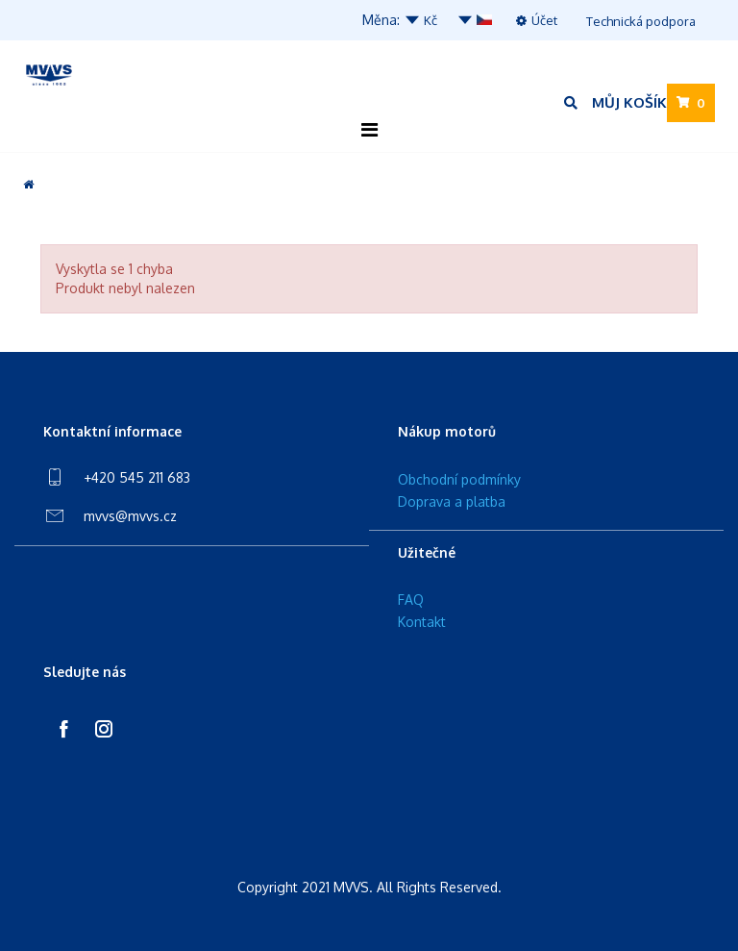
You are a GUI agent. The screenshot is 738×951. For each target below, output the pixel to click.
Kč (420, 20)
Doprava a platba (451, 501)
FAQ (411, 599)
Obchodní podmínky (459, 479)
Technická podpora (641, 21)
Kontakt (422, 621)
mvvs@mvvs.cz (130, 516)
